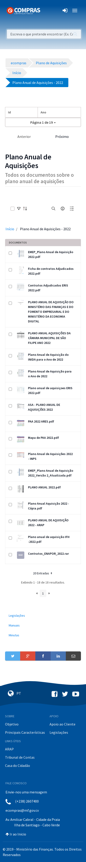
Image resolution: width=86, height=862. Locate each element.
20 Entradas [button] (43, 573)
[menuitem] (43, 615)
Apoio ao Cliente (62, 724)
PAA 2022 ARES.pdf (41, 421)
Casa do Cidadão (17, 765)
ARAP (9, 749)
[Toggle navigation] (47, 10)
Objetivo (12, 724)
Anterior (24, 136)
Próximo (62, 136)
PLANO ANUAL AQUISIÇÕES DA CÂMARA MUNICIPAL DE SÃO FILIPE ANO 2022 (49, 338)
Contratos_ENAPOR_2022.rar (48, 553)
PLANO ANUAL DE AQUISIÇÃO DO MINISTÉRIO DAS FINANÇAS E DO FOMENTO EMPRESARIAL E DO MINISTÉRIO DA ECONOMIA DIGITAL (51, 311)
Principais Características (25, 732)
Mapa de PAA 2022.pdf (43, 438)
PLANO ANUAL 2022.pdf (44, 487)
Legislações (59, 732)
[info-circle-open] (62, 208)
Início (10, 229)
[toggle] (18, 208)
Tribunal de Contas (20, 757)
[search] (53, 208)
